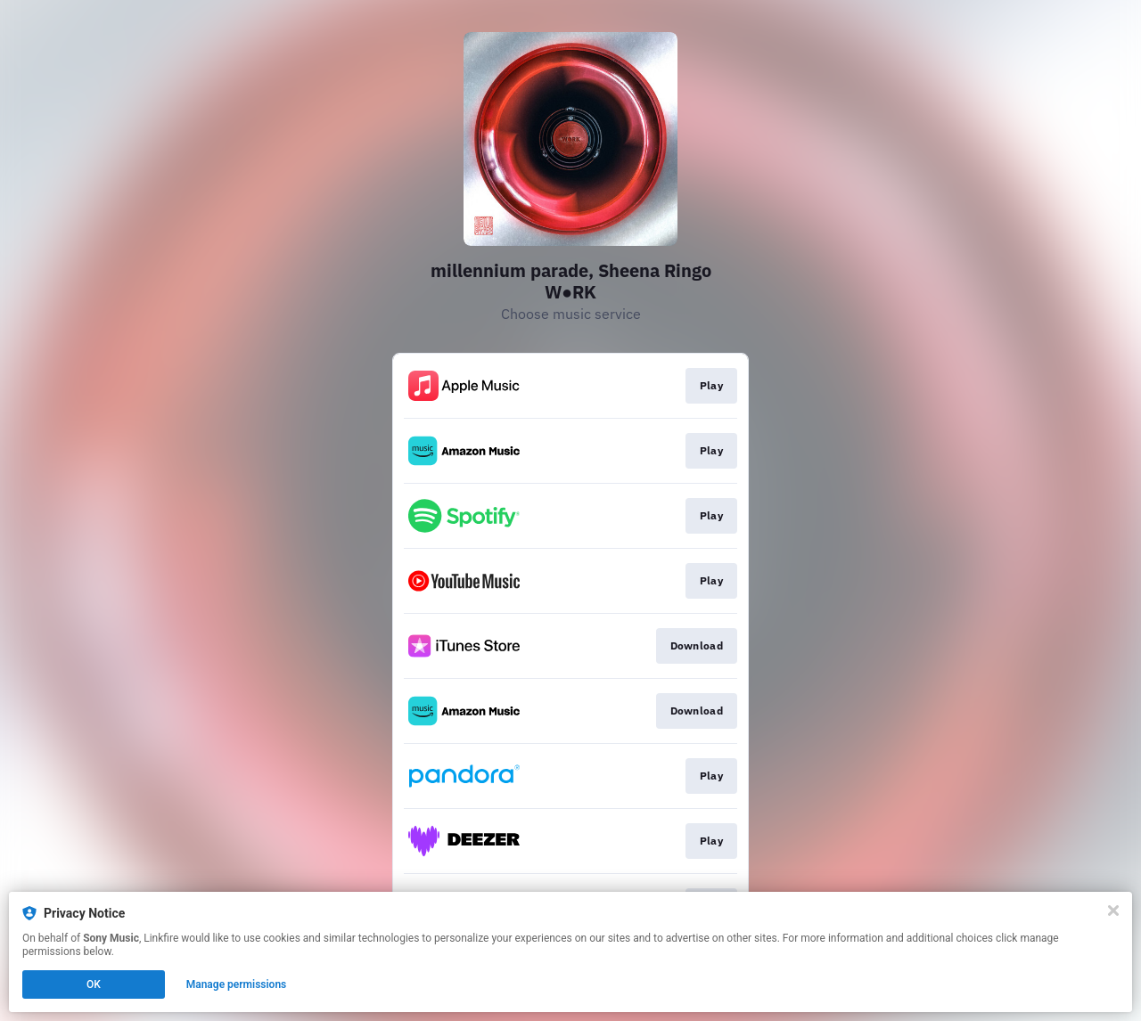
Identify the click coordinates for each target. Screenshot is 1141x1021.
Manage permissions (236, 984)
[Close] (1113, 910)
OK (93, 984)
